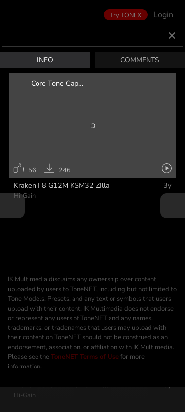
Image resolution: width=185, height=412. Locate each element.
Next (172, 205)
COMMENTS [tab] (139, 61)
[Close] (172, 37)
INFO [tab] (45, 61)
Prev (12, 205)
